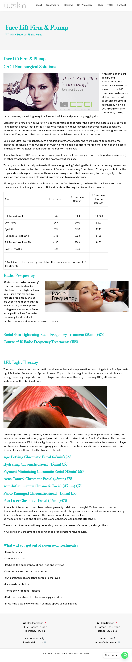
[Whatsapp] (124, 655)
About (39, 5)
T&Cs (110, 5)
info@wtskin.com (34, 642)
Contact (121, 5)
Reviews (68, 5)
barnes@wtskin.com (107, 642)
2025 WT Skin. (48, 653)
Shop (101, 5)
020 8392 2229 (107, 639)
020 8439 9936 (34, 639)
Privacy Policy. (61, 653)
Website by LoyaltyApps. (78, 653)
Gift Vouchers (85, 5)
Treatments (52, 5)
